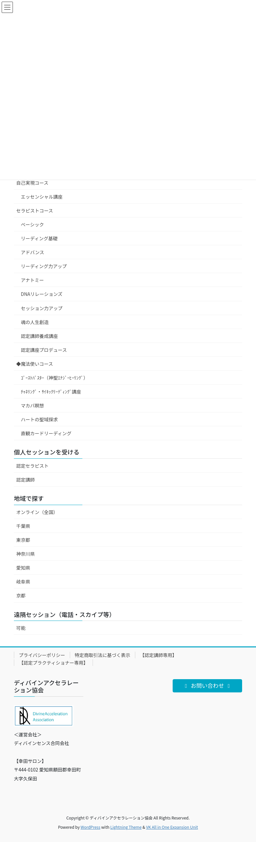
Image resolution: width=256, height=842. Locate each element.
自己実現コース (32, 182)
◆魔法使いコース (34, 363)
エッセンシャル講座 (42, 196)
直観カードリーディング (46, 433)
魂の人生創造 (35, 322)
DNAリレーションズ (42, 294)
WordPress (91, 827)
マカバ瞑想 (32, 405)
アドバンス (32, 252)
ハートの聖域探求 (39, 419)
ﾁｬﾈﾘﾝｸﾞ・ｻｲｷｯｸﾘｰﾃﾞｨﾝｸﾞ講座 (51, 391)
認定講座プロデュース (44, 350)
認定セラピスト (32, 465)
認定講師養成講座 (39, 336)
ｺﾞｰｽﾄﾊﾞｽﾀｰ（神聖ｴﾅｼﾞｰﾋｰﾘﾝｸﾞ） (54, 377)
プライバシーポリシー (42, 655)
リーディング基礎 (39, 238)
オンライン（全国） (37, 512)
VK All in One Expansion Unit (172, 827)
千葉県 (23, 526)
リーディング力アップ (44, 266)
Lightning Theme (126, 827)
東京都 (23, 540)
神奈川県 (25, 553)
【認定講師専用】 (158, 655)
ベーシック (32, 224)
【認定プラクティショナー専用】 (53, 662)
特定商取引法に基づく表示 (102, 655)
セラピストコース (34, 210)
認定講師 (25, 479)
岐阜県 (23, 581)
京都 (20, 595)
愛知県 (23, 567)
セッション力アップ (42, 308)
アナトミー (32, 280)
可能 (20, 628)
